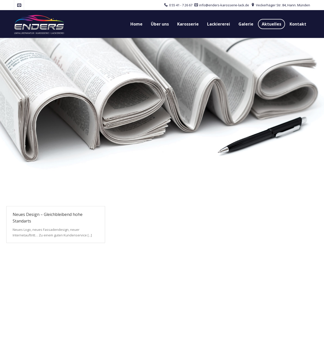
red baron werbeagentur (78, 350)
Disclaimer (286, 350)
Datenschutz (260, 350)
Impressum (235, 350)
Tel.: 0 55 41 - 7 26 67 (29, 302)
